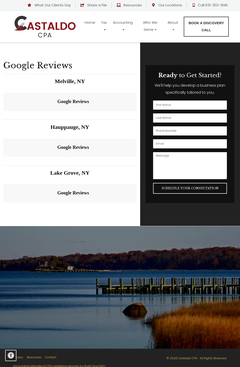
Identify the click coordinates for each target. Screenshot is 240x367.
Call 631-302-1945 (210, 5)
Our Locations (166, 5)
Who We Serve (150, 26)
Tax (104, 22)
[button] (4, 116)
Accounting (123, 22)
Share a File (93, 5)
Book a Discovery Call (206, 26)
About (173, 22)
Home (90, 22)
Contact (50, 357)
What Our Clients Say (49, 5)
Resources (129, 5)
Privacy (18, 357)
